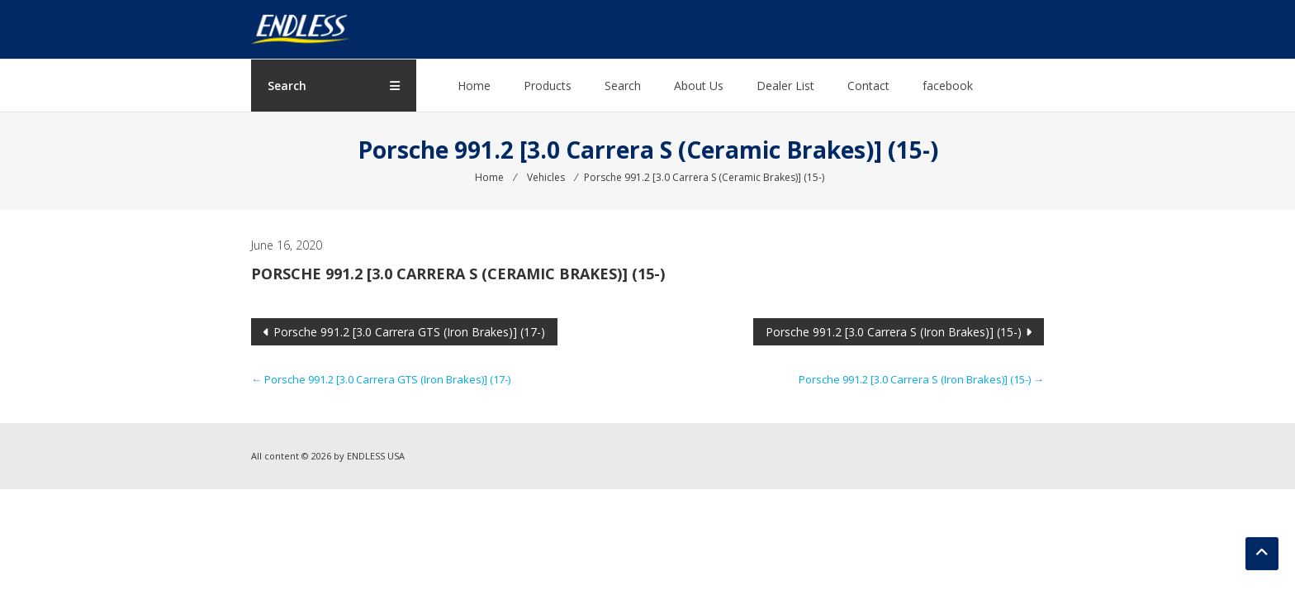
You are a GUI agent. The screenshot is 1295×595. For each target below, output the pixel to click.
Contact (868, 85)
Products (548, 85)
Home (474, 85)
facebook (948, 85)
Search (623, 85)
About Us (698, 85)
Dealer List (785, 85)
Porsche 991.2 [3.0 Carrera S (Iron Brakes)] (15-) (894, 332)
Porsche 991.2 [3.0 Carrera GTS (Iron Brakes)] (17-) (409, 332)
